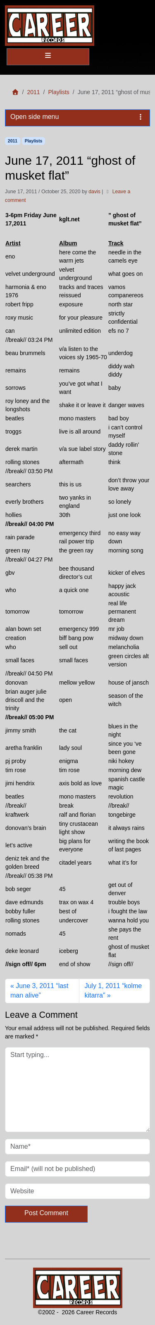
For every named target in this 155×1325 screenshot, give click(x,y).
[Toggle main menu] (48, 56)
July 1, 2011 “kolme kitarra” (113, 990)
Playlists (58, 92)
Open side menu (77, 116)
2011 (33, 92)
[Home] (15, 92)
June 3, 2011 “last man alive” (39, 990)
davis (94, 191)
